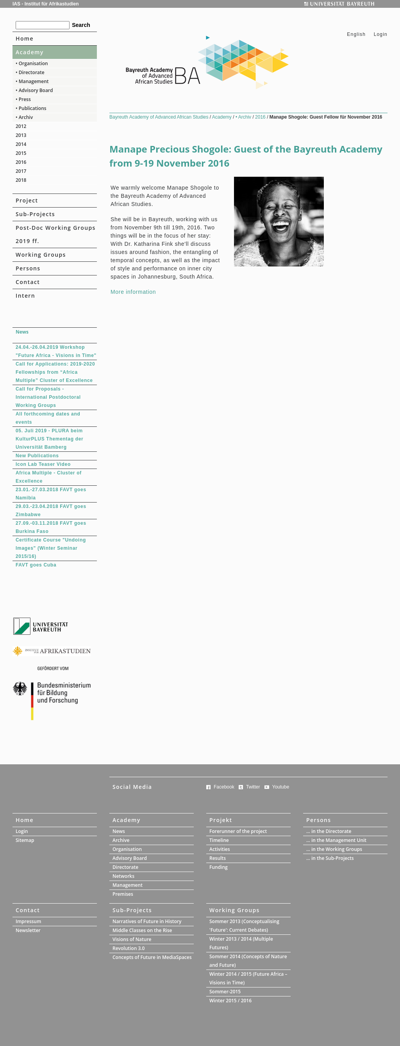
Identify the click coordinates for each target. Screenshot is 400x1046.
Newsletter (28, 930)
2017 (21, 171)
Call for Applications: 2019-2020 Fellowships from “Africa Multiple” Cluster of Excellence (55, 372)
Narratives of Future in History (146, 921)
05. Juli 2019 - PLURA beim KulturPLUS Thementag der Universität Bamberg (49, 439)
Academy (30, 52)
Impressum (28, 921)
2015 (21, 153)
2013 (21, 135)
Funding (218, 867)
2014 (21, 144)
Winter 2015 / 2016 (230, 1000)
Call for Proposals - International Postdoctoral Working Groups (48, 397)
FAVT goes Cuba (36, 565)
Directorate (125, 867)
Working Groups (41, 254)
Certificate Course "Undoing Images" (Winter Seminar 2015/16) (51, 548)
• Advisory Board (34, 90)
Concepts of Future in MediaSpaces (152, 957)
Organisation (127, 849)
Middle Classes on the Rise (142, 930)
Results (217, 858)
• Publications (31, 108)
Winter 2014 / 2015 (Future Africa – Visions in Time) (248, 978)
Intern (25, 295)
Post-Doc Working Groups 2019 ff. (56, 234)
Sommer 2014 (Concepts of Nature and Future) (248, 960)
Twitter (253, 787)
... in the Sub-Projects (330, 858)
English (356, 34)
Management (127, 885)
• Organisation (32, 63)
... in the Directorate (329, 831)
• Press (23, 99)
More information (133, 292)
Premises (122, 894)
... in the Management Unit (336, 840)
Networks (123, 876)
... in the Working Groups (334, 849)
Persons (28, 268)
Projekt (220, 820)
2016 (21, 162)
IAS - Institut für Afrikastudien (45, 4)
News (118, 831)
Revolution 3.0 (128, 948)
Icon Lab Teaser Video (43, 464)
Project (27, 200)
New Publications (37, 455)
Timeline (219, 840)
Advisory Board (129, 858)
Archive (120, 840)
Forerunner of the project (238, 831)
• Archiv (24, 117)
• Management (32, 81)
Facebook (224, 787)
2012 (21, 126)
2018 (21, 180)
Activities (219, 849)
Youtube (280, 787)
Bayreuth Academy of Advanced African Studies (159, 117)
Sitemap (25, 840)
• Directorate (30, 72)
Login (381, 34)
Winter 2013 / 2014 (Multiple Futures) (241, 943)
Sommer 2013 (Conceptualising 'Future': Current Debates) (244, 925)
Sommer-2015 (225, 991)
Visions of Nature (132, 939)
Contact (28, 282)
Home (25, 38)
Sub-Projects (35, 214)
